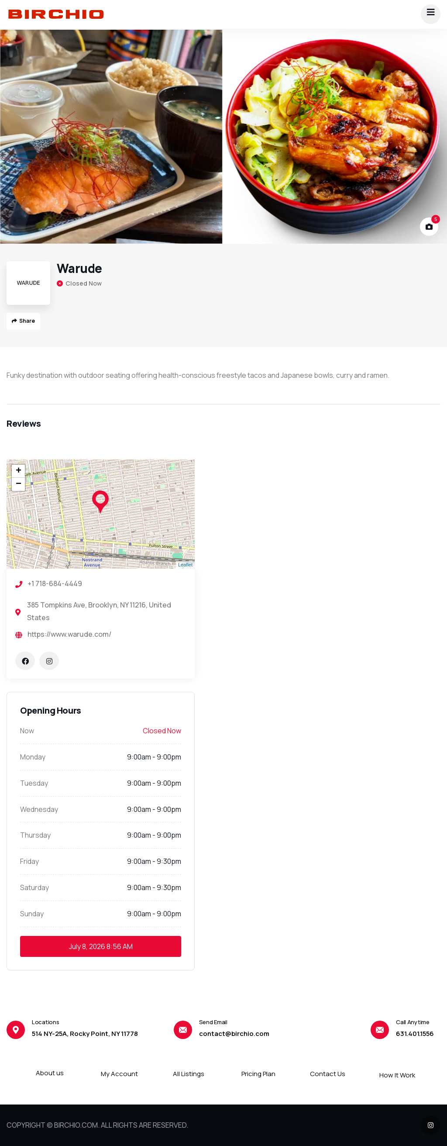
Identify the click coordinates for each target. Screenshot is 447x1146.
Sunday (32, 913)
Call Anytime (413, 1022)
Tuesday (34, 783)
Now (27, 730)
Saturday (34, 887)
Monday (32, 757)
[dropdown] (430, 14)
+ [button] (18, 471)
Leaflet (185, 564)
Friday (29, 861)
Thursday (35, 835)
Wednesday (39, 809)
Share (23, 320)
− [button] (18, 484)
